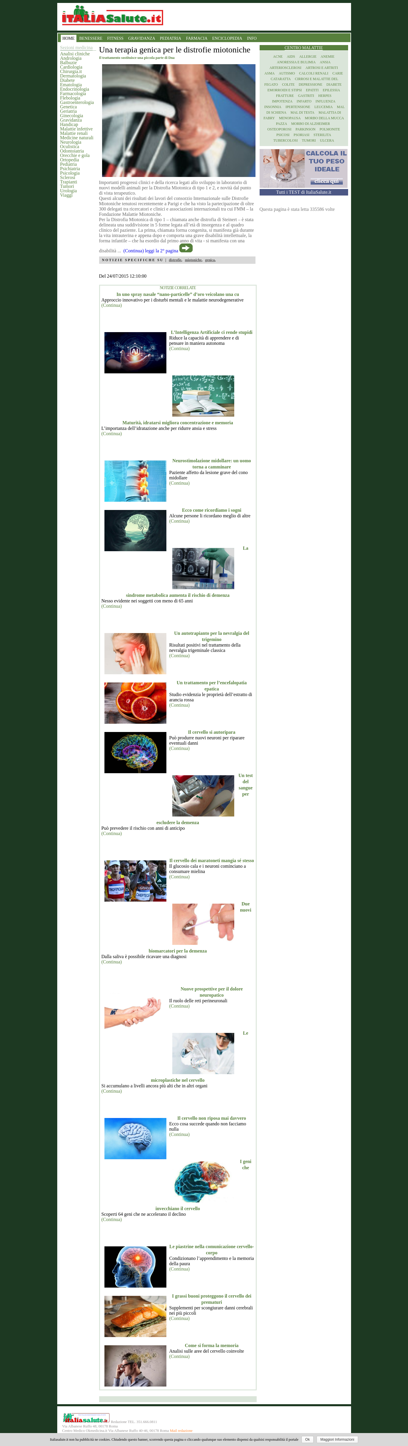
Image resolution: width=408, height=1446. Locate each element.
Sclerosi (68, 177)
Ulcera (327, 140)
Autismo (287, 73)
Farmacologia (73, 93)
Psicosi (283, 135)
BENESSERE (91, 38)
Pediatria (68, 164)
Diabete (67, 80)
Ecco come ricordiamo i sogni (211, 510)
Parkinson (306, 129)
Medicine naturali (77, 137)
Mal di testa (302, 112)
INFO (252, 38)
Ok (307, 1439)
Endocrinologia (74, 89)
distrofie (175, 260)
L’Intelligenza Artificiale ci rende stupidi (211, 332)
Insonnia (272, 107)
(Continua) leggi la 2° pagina (150, 250)
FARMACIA (196, 38)
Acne (278, 56)
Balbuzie (68, 62)
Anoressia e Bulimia (296, 62)
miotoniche (193, 260)
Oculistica (69, 146)
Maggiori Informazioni (337, 1439)
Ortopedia (69, 159)
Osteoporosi (279, 129)
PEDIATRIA (170, 38)
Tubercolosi (285, 140)
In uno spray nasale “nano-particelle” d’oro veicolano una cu (178, 294)
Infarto (303, 101)
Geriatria (68, 111)
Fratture (285, 96)
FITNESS (115, 38)
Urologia (68, 190)
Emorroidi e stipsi (284, 90)
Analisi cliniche (75, 53)
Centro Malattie (304, 48)
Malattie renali (74, 133)
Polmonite (329, 129)
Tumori (67, 186)
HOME (69, 38)
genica (210, 260)
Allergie (308, 56)
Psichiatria (70, 168)
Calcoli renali (313, 73)
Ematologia (71, 84)
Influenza (325, 101)
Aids (291, 56)
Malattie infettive (76, 128)
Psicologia (70, 172)
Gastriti (306, 96)
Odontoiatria (72, 150)
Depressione (310, 84)
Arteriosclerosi (286, 68)
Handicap (69, 124)
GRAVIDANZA (141, 38)
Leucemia (323, 107)
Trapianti (68, 181)
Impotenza (282, 101)
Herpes (325, 96)
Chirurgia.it (71, 71)
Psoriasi (301, 135)
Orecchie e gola (75, 155)
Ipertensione (298, 107)
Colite (288, 84)
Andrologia (71, 58)
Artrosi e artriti (322, 68)
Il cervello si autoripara (211, 732)
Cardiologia (71, 66)
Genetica (68, 106)
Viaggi (66, 195)
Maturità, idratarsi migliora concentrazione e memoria (177, 422)
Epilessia (331, 90)
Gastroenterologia (77, 102)
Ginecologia (71, 115)
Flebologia (70, 97)
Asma (269, 73)
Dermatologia (73, 75)
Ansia (325, 62)
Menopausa (290, 118)
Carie (337, 73)
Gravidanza (71, 119)
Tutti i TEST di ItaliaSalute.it (303, 192)
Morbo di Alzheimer (310, 124)
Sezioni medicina (76, 47)
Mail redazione (181, 1431)
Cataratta (281, 79)
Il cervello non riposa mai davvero (211, 1118)
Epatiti (312, 90)
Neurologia (70, 142)
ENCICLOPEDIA (227, 38)
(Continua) (111, 305)
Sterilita (322, 135)
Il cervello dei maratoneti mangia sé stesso (211, 860)
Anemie (328, 56)
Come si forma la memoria (211, 1345)
